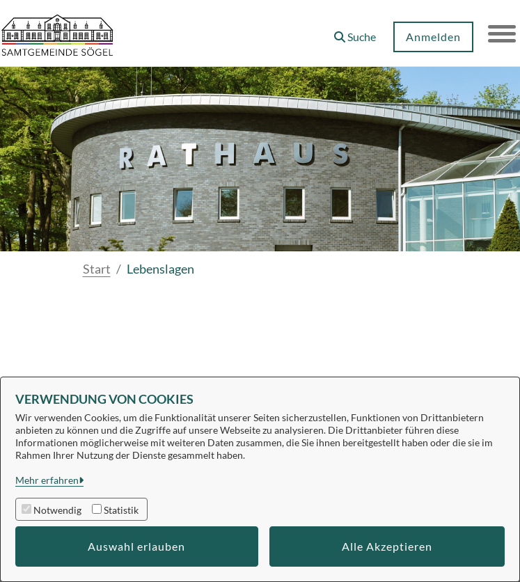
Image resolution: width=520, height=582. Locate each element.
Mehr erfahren (47, 480)
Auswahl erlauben (136, 546)
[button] (355, 31)
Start (97, 268)
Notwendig (57, 510)
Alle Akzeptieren (387, 546)
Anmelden (433, 36)
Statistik (121, 510)
